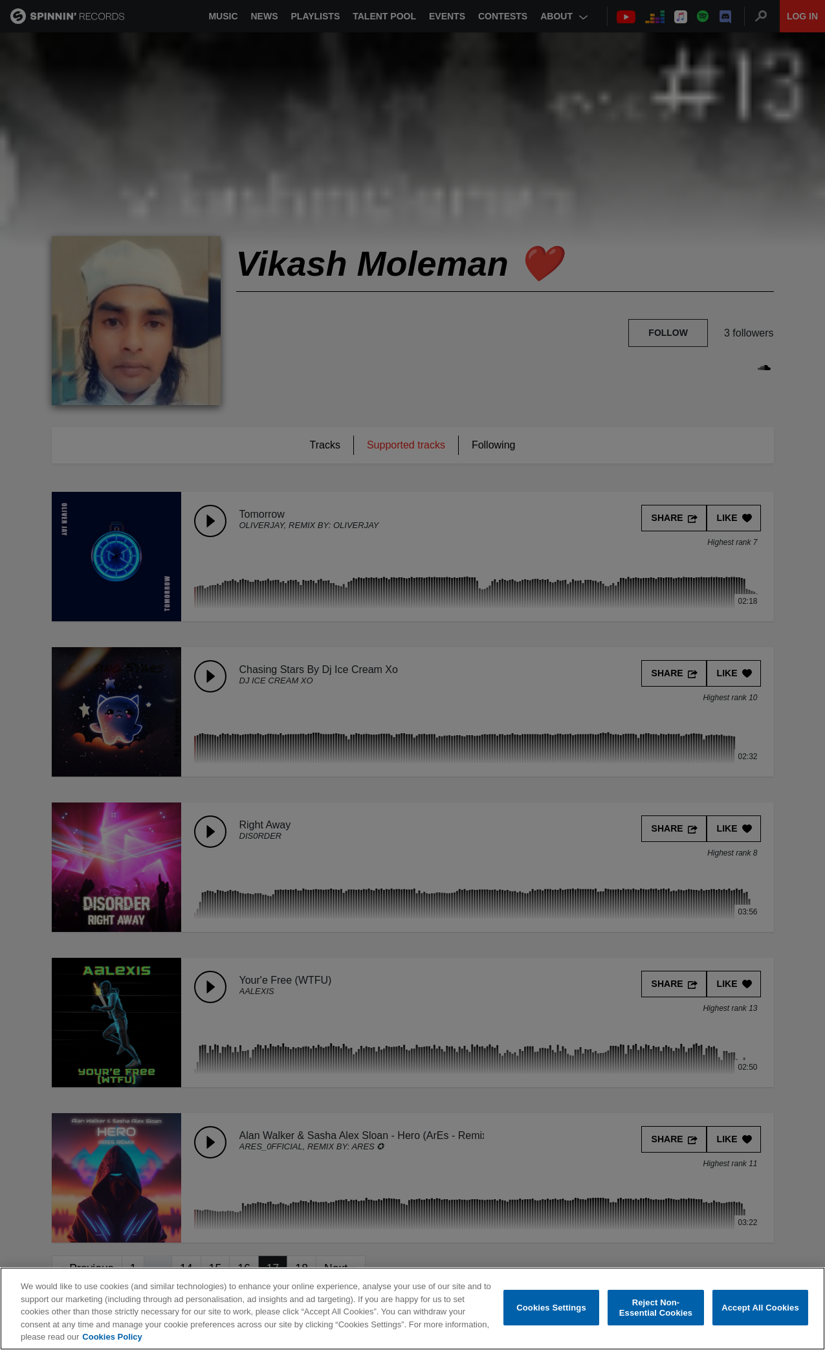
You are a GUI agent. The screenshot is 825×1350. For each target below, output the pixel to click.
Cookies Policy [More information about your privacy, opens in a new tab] (112, 1337)
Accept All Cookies (760, 1307)
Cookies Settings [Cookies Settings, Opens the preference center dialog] (551, 1307)
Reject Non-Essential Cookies (655, 1308)
